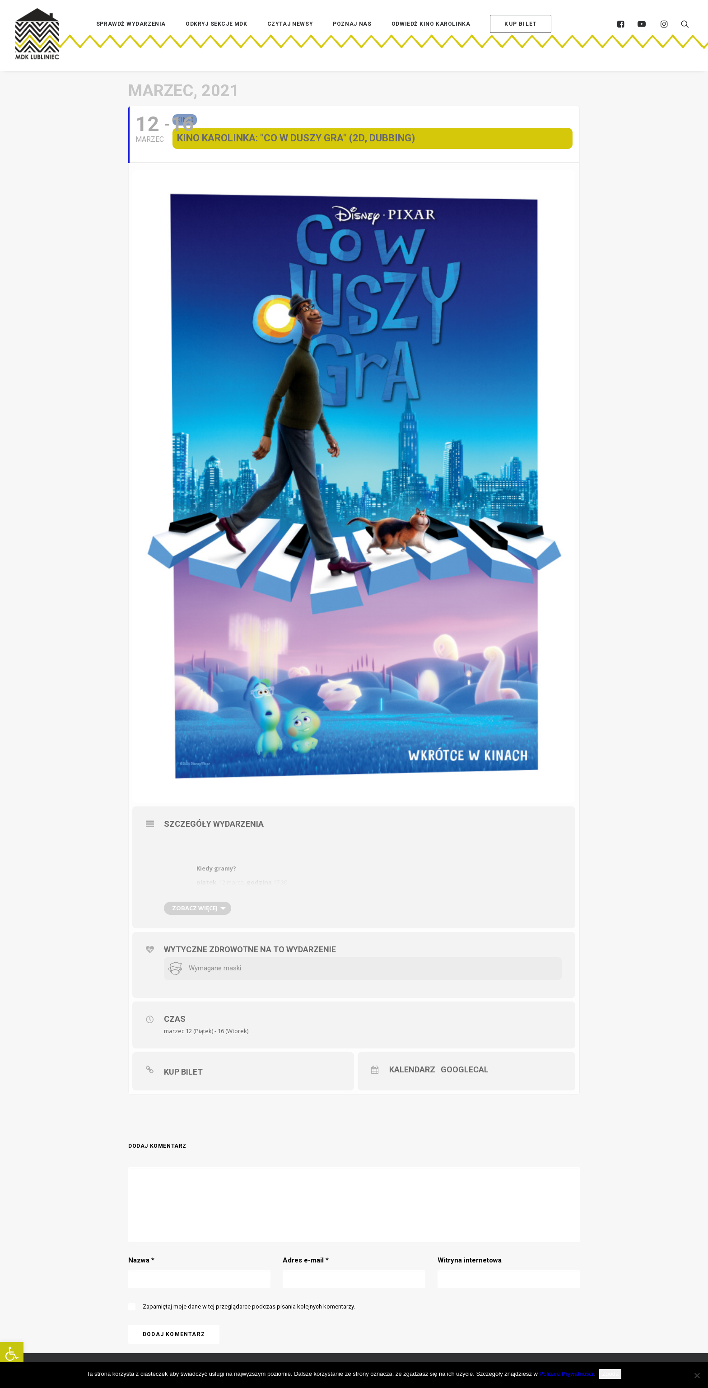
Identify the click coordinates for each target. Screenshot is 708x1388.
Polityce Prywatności (566, 1373)
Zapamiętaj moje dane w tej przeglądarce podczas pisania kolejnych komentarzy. (249, 1306)
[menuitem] (131, 37)
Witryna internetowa (470, 1260)
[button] (11, 1353)
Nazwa (141, 1260)
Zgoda (610, 1373)
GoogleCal (464, 1069)
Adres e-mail (306, 1260)
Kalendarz (412, 1069)
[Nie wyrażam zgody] (696, 1375)
